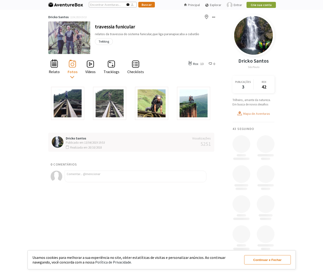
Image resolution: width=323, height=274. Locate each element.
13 (202, 64)
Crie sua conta (261, 5)
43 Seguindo (243, 129)
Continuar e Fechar (267, 260)
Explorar (213, 5)
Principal (192, 5)
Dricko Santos (58, 17)
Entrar (234, 5)
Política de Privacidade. (113, 262)
